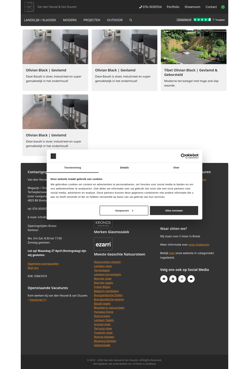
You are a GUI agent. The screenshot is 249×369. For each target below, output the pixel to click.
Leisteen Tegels (104, 320)
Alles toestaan (174, 210)
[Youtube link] (191, 279)
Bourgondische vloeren (109, 299)
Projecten (92, 20)
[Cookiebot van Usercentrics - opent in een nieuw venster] (183, 156)
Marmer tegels (103, 283)
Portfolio (173, 7)
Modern (70, 20)
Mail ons (33, 268)
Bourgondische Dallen (108, 295)
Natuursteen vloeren (107, 262)
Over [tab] (176, 167)
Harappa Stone (103, 312)
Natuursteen (102, 316)
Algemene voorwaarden (43, 264)
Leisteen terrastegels (107, 274)
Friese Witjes (102, 287)
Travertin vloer (103, 333)
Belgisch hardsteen (106, 291)
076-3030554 (150, 7)
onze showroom (198, 244)
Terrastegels (102, 270)
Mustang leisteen (105, 341)
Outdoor (115, 20)
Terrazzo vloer (103, 328)
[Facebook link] (164, 279)
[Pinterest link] (173, 279)
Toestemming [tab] (72, 167)
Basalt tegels (102, 303)
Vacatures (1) (38, 300)
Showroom (192, 7)
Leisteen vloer (103, 266)
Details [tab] (124, 167)
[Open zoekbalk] (131, 20)
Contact (211, 7)
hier (172, 253)
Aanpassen (124, 210)
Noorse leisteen (104, 337)
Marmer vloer (103, 278)
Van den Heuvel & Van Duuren (57, 7)
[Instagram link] (182, 279)
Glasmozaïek (102, 345)
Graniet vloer (102, 324)
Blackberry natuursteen (109, 308)
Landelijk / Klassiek (40, 20)
